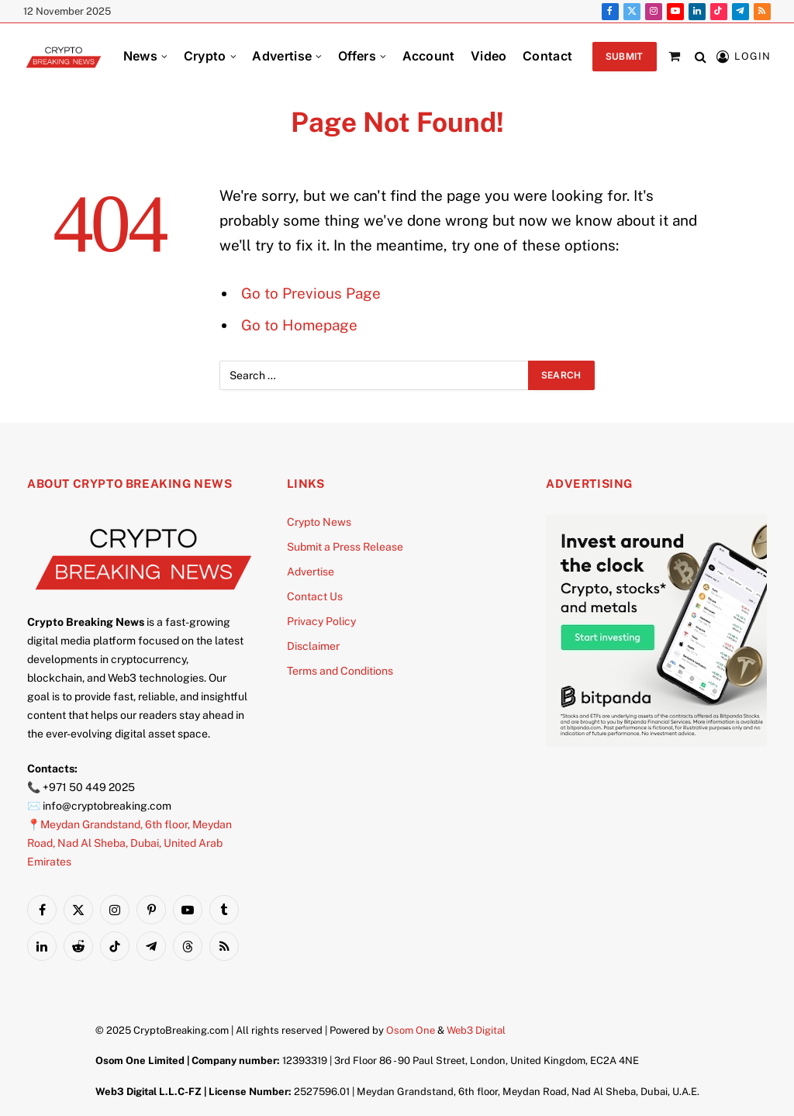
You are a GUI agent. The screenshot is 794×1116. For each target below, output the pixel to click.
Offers (357, 56)
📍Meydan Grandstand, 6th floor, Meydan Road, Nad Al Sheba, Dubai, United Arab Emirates (129, 843)
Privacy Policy (321, 621)
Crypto (205, 56)
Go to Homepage (299, 324)
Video (489, 56)
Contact (547, 56)
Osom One (410, 1030)
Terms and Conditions (340, 671)
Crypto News (319, 522)
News (140, 56)
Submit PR (625, 60)
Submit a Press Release (345, 547)
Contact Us (315, 596)
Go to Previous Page (311, 293)
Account (428, 56)
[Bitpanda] (662, 743)
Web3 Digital (476, 1030)
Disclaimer (313, 646)
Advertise (282, 56)
